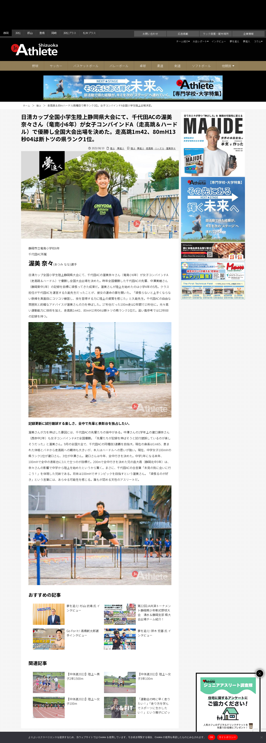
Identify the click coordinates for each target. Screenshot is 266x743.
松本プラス (100, 4)
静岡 (7, 4)
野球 (35, 36)
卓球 (143, 36)
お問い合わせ (150, 4)
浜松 (20, 4)
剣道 (177, 36)
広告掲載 (183, 4)
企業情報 (248, 4)
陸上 (39, 76)
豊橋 (47, 4)
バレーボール (119, 36)
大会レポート (183, 12)
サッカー (56, 36)
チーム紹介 (160, 12)
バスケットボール (85, 36)
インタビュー (207, 12)
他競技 (226, 36)
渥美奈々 (170, 118)
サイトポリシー (169, 729)
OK (211, 737)
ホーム (27, 76)
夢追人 (241, 12)
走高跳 (147, 118)
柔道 (160, 36)
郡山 (34, 4)
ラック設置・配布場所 (216, 4)
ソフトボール (201, 36)
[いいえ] (261, 737)
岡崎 (61, 4)
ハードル (158, 118)
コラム (254, 12)
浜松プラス (78, 4)
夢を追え (227, 12)
